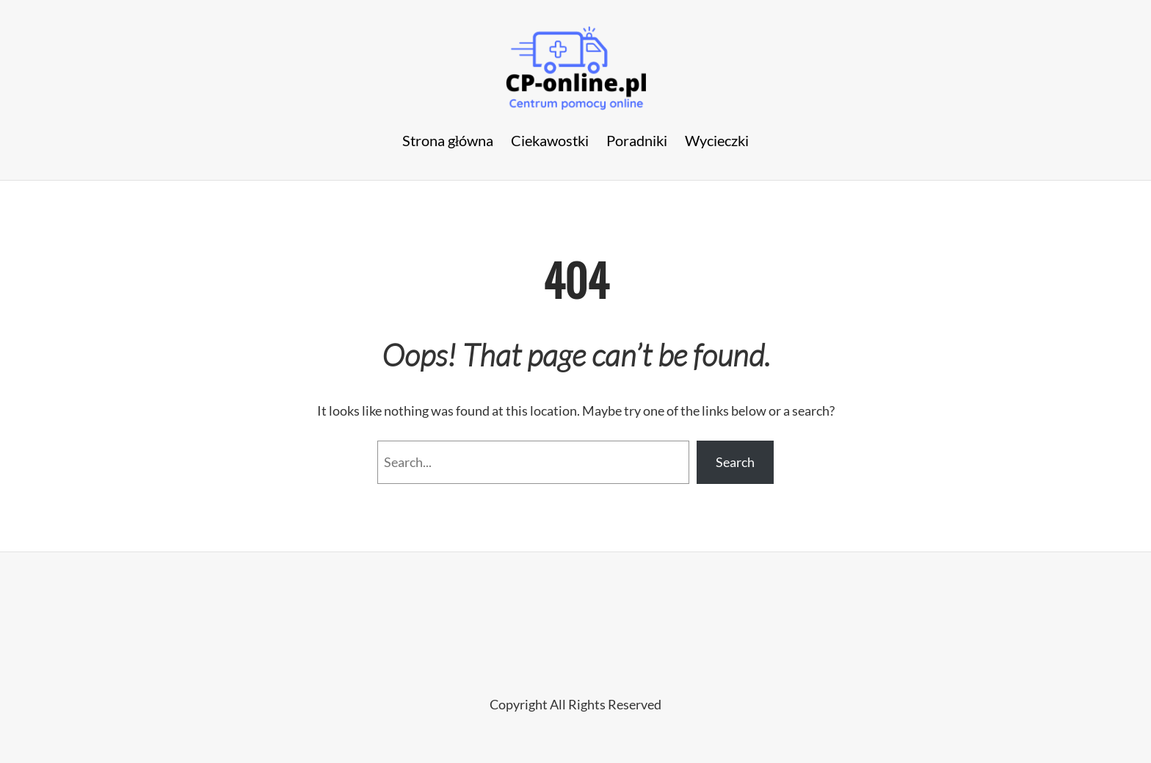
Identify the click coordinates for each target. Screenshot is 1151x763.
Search (735, 462)
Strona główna (448, 140)
